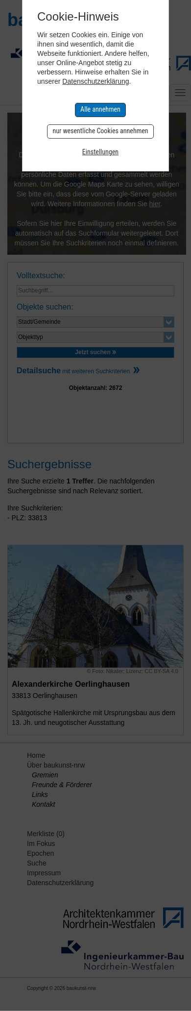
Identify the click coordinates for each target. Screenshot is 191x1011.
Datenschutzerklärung (95, 81)
